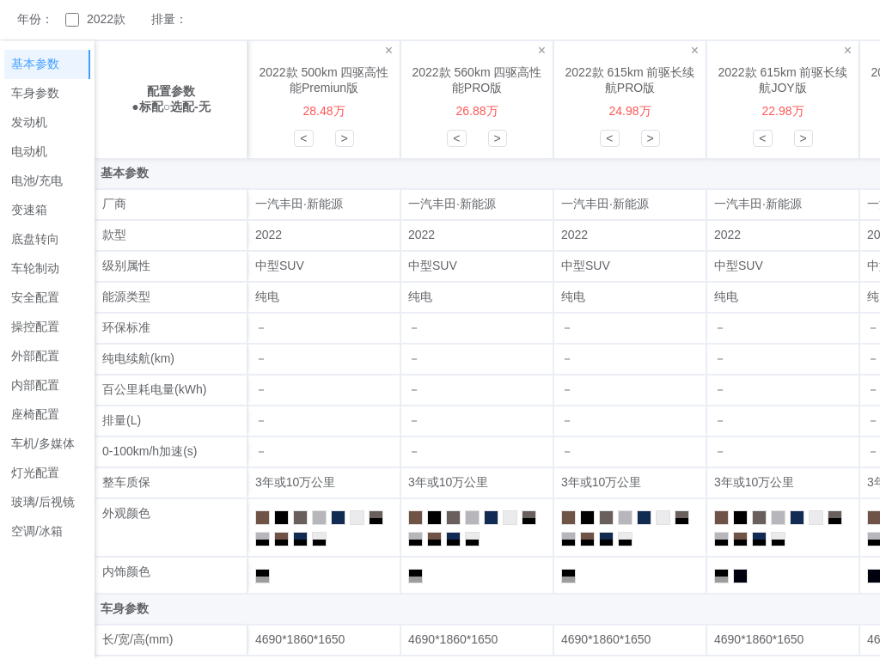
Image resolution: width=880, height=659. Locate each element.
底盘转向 (35, 239)
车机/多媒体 (43, 443)
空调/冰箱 (37, 531)
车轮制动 (35, 268)
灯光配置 (35, 472)
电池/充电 (37, 180)
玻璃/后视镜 (43, 502)
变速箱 (29, 210)
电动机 (29, 151)
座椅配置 (35, 414)
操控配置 (35, 326)
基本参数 (35, 63)
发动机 (29, 122)
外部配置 (35, 356)
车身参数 (35, 93)
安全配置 (35, 297)
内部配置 (35, 385)
